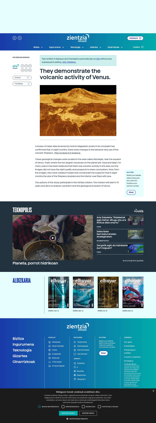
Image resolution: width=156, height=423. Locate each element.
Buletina (138, 47)
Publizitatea (129, 346)
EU (22, 66)
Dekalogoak (81, 346)
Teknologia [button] (77, 47)
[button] (14, 38)
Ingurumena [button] (56, 47)
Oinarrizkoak (24, 362)
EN (22, 70)
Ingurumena (23, 344)
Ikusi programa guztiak (133, 261)
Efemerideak (81, 350)
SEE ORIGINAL (69, 62)
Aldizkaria (135, 38)
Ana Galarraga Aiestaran (21, 57)
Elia (98, 59)
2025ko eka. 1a (127, 311)
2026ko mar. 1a (53, 311)
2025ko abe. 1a (78, 311)
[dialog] (78, 405)
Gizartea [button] (95, 47)
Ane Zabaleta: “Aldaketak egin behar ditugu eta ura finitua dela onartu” (111, 220)
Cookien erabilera (132, 357)
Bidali (131, 192)
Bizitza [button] (38, 47)
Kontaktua (128, 361)
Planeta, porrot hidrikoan (35, 263)
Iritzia (52, 350)
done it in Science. (67, 153)
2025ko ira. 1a (102, 311)
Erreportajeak (56, 366)
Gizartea (20, 356)
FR (30, 66)
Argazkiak (54, 354)
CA (26, 70)
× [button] (153, 391)
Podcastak (55, 362)
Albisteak (54, 342)
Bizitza (18, 338)
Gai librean (80, 354)
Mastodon (80, 375)
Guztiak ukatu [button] (88, 413)
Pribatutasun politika (130, 351)
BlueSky (79, 371)
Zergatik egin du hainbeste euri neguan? (112, 246)
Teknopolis (22, 209)
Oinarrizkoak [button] (115, 47)
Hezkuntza (80, 342)
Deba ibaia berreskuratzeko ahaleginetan (106, 234)
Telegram (80, 379)
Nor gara (128, 342)
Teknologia (22, 350)
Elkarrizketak (56, 346)
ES (26, 66)
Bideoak (54, 358)
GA (30, 70)
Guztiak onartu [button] (68, 413)
